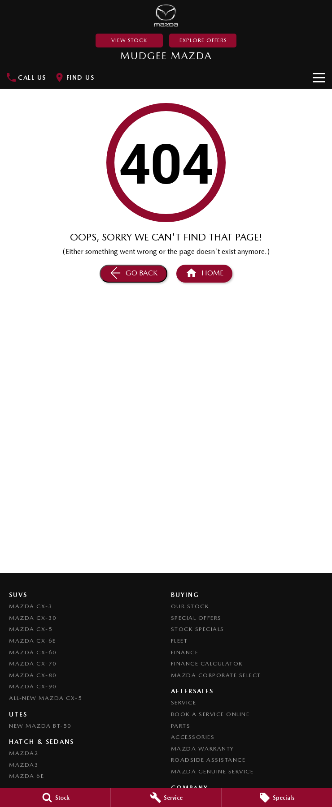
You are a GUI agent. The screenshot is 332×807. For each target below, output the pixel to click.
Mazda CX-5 (30, 629)
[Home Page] (166, 15)
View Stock (129, 40)
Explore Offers (203, 40)
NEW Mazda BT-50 (40, 725)
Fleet (179, 640)
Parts (181, 725)
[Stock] (55, 797)
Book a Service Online (210, 714)
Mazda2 (24, 753)
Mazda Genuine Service (212, 771)
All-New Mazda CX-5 (45, 698)
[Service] (166, 797)
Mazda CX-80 (33, 675)
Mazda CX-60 (33, 652)
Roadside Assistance (208, 759)
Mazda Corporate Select (216, 675)
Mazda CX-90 (33, 686)
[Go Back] (133, 274)
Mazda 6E (26, 776)
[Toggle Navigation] (319, 77)
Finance (185, 652)
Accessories (193, 737)
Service (184, 702)
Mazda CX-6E (32, 640)
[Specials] (277, 797)
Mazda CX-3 (30, 606)
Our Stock (190, 606)
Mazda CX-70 (33, 663)
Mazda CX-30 (33, 617)
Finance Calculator (207, 663)
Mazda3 (24, 764)
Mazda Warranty (202, 748)
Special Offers (196, 617)
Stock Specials (197, 629)
